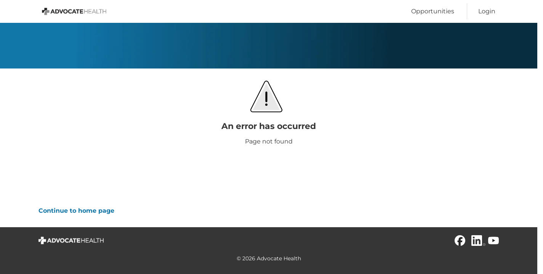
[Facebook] (460, 240)
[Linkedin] (476, 240)
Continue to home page (76, 210)
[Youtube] (493, 240)
